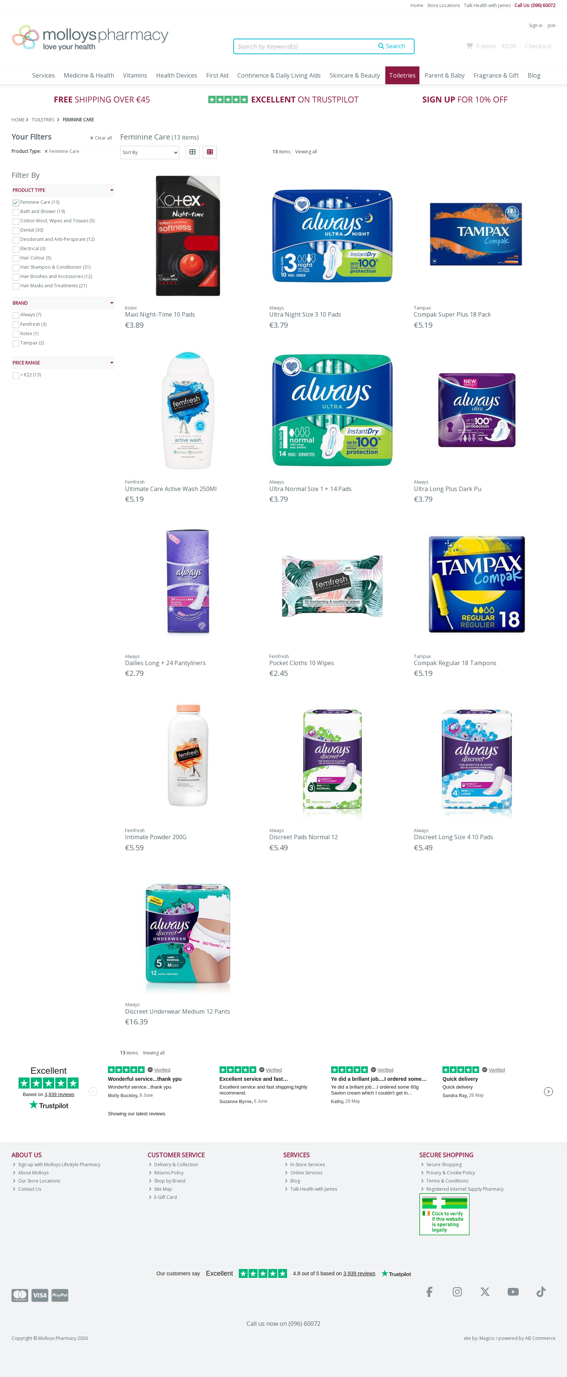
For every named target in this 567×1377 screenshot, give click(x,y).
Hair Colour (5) (35, 258)
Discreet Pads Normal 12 (303, 837)
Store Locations (443, 5)
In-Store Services (305, 1164)
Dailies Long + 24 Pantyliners (165, 663)
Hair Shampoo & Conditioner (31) (55, 267)
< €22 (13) (30, 375)
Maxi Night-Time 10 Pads (160, 314)
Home (417, 5)
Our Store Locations (36, 1181)
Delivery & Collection (173, 1164)
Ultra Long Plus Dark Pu (447, 489)
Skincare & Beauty (355, 75)
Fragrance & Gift (496, 75)
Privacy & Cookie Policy (448, 1173)
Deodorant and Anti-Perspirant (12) (57, 239)
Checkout (538, 46)
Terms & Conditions (444, 1181)
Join (552, 25)
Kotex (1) (29, 333)
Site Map (160, 1189)
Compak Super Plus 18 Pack (452, 314)
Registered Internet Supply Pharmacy (462, 1189)
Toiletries (402, 75)
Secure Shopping (441, 1164)
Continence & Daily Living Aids (279, 75)
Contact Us (27, 1189)
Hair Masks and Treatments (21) (53, 285)
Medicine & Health (89, 75)
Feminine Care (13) (39, 202)
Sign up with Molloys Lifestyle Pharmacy (56, 1164)
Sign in (536, 25)
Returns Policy (166, 1173)
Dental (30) (31, 230)
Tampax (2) (32, 343)
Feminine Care (61, 151)
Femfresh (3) (33, 324)
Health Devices (176, 75)
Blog (534, 75)
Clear (101, 138)
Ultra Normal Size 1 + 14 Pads (310, 489)
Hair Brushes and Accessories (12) (56, 276)
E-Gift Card (163, 1197)
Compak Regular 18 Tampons (455, 663)
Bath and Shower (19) (42, 211)
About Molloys (31, 1173)
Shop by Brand (167, 1181)
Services (43, 75)
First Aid (217, 75)
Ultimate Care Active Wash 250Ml (171, 489)
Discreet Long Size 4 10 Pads (453, 837)
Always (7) (30, 314)
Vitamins (135, 75)
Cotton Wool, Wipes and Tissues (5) (57, 220)
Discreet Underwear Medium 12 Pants (177, 1011)
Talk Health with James (487, 5)
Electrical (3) (32, 248)
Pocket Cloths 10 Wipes (301, 663)
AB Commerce (540, 1338)
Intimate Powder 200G (156, 837)
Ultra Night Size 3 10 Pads (305, 314)
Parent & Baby (445, 75)
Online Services (303, 1173)
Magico (487, 1338)
